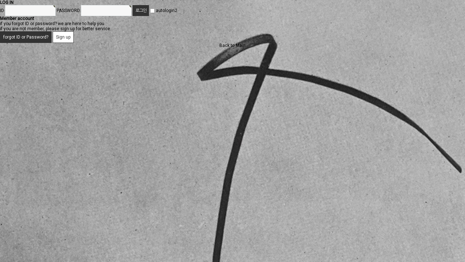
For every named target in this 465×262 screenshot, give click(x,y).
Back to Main (232, 45)
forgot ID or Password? (25, 37)
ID (2, 10)
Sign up (63, 37)
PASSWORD (68, 10)
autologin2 (166, 10)
